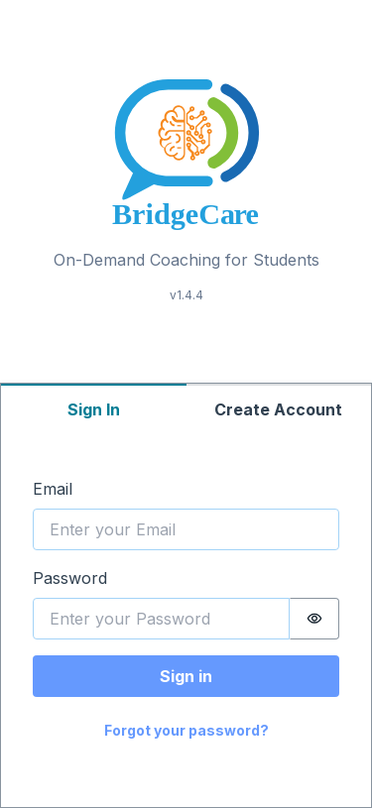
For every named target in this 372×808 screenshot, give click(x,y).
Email (52, 489)
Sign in (186, 676)
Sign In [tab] (93, 409)
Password (70, 578)
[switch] (314, 618)
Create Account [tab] (278, 409)
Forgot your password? (186, 730)
